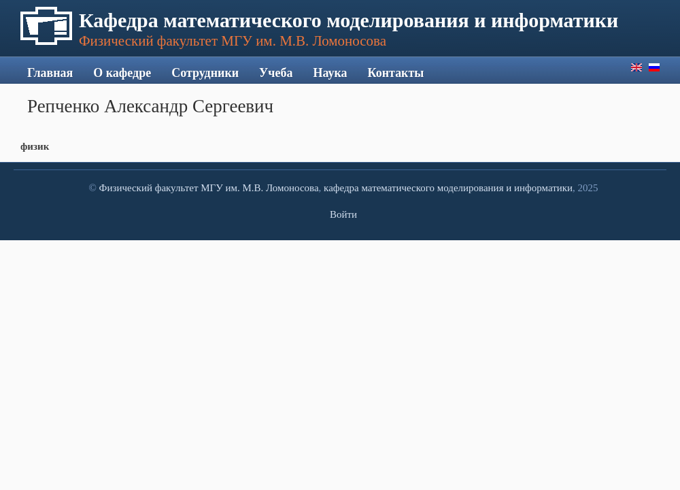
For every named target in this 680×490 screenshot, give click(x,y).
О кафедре (122, 73)
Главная (50, 73)
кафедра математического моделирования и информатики (448, 187)
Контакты (396, 73)
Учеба (275, 73)
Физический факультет (149, 187)
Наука (330, 73)
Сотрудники (205, 73)
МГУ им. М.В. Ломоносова (259, 187)
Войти (343, 214)
